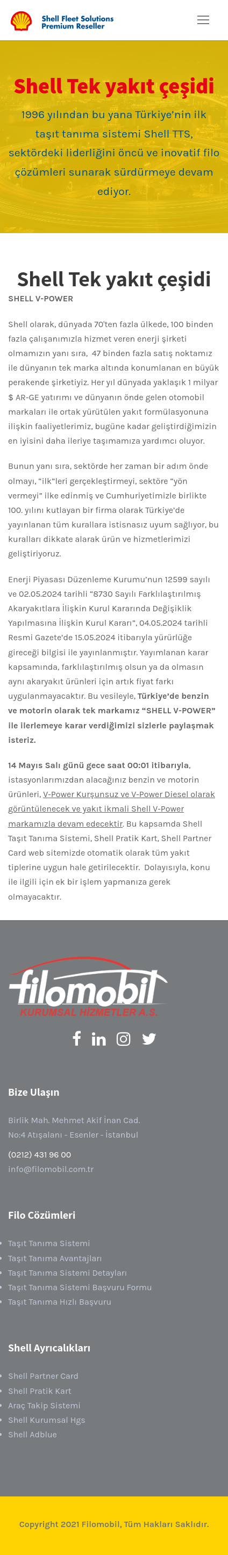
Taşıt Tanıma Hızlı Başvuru (59, 1302)
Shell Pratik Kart (40, 1391)
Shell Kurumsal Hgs (47, 1420)
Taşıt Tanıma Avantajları (55, 1258)
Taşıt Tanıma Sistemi (49, 1243)
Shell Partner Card (43, 1376)
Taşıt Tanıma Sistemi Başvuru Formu (80, 1287)
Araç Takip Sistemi (44, 1405)
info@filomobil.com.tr (51, 1169)
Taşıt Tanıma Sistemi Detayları (67, 1273)
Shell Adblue (32, 1434)
